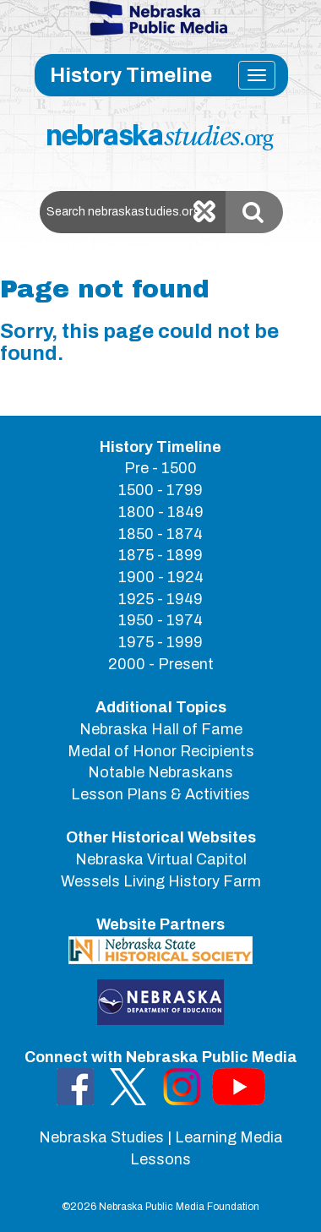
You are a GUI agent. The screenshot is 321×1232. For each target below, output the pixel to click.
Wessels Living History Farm (161, 881)
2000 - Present (161, 664)
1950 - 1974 (160, 620)
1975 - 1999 (160, 642)
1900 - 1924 (161, 577)
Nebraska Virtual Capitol (161, 859)
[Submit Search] (254, 212)
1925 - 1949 (160, 599)
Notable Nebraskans (160, 772)
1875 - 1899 (160, 555)
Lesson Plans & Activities (160, 794)
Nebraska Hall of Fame (160, 729)
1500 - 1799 (160, 490)
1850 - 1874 (160, 534)
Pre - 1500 (160, 468)
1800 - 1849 (161, 512)
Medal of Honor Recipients (161, 751)
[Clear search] (204, 212)
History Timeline (131, 75)
